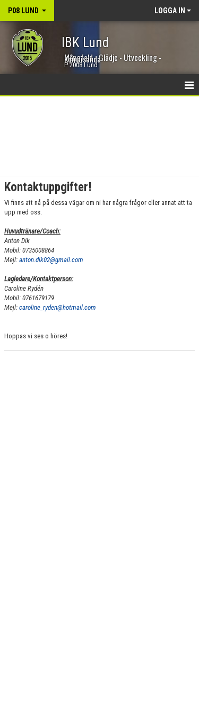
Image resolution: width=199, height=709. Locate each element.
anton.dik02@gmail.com (51, 260)
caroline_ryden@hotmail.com (57, 307)
